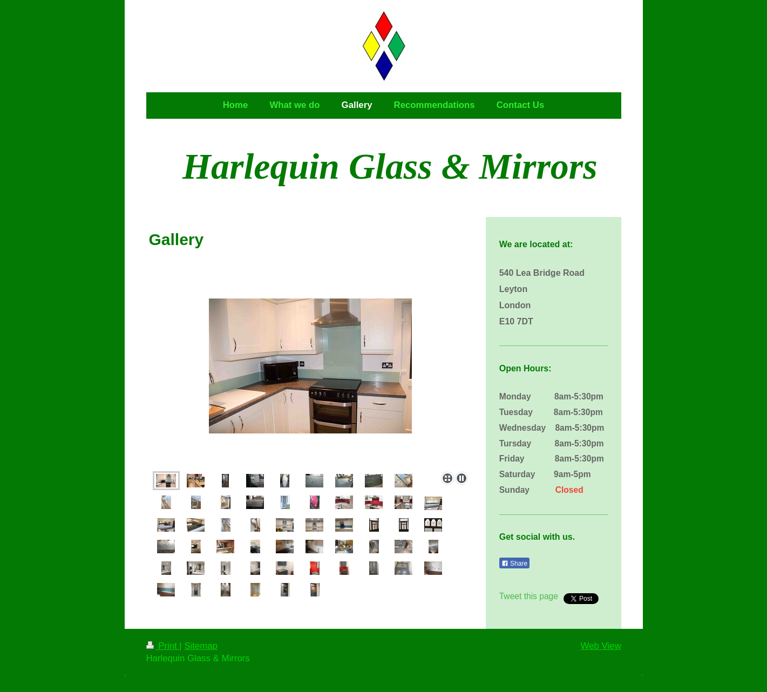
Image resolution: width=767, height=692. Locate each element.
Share (514, 563)
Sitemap (201, 646)
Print (163, 646)
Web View (601, 646)
